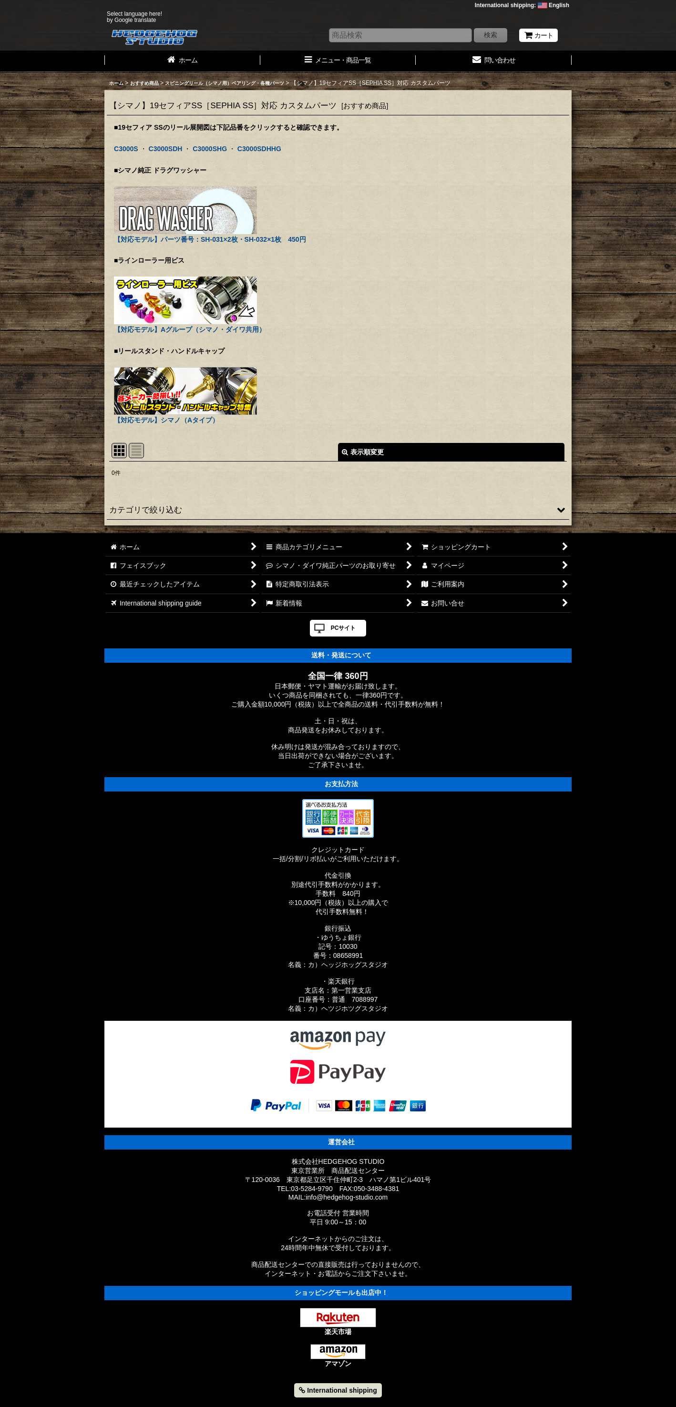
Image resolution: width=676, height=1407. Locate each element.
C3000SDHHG (259, 149)
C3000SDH (166, 149)
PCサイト (343, 628)
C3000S (126, 149)
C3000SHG (210, 149)
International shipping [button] (338, 1390)
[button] (338, 510)
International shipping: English (522, 5)
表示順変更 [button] (363, 452)
